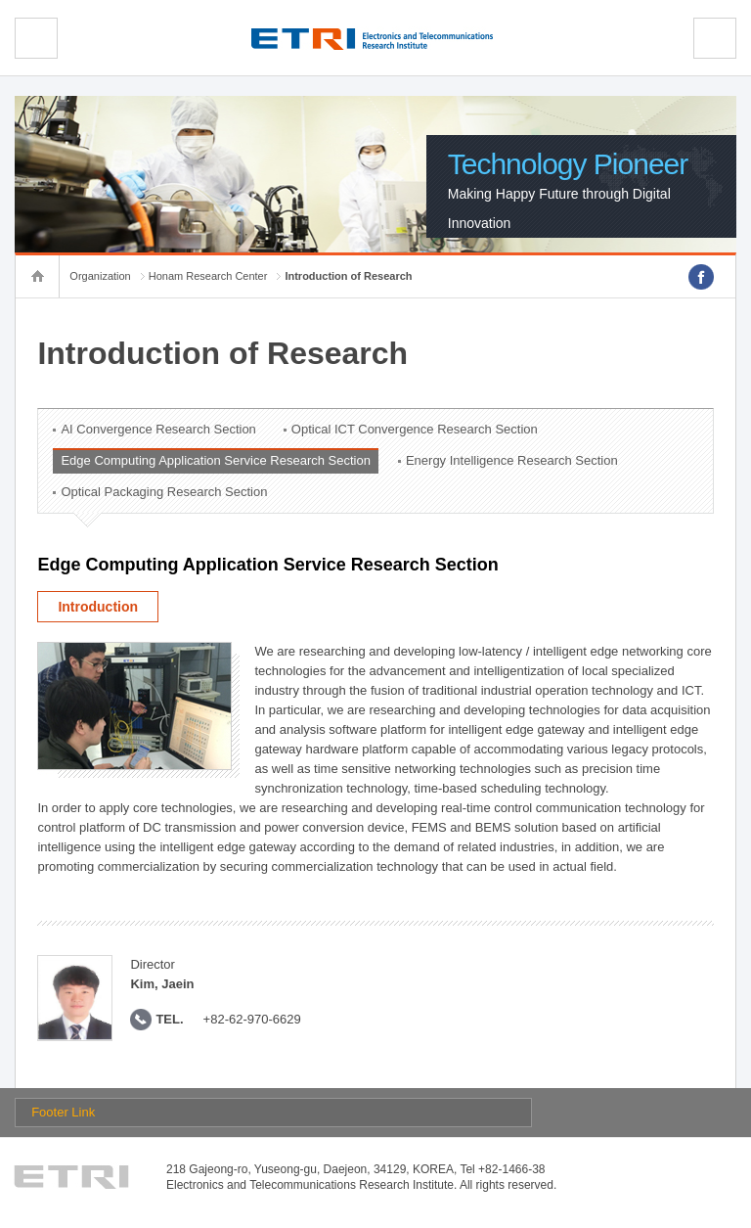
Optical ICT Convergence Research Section (414, 429)
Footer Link (63, 1112)
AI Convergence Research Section (158, 429)
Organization (99, 276)
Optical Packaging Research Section (164, 491)
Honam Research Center (208, 276)
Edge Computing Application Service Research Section (216, 460)
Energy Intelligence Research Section (512, 460)
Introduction (98, 606)
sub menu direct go (0, 0)
